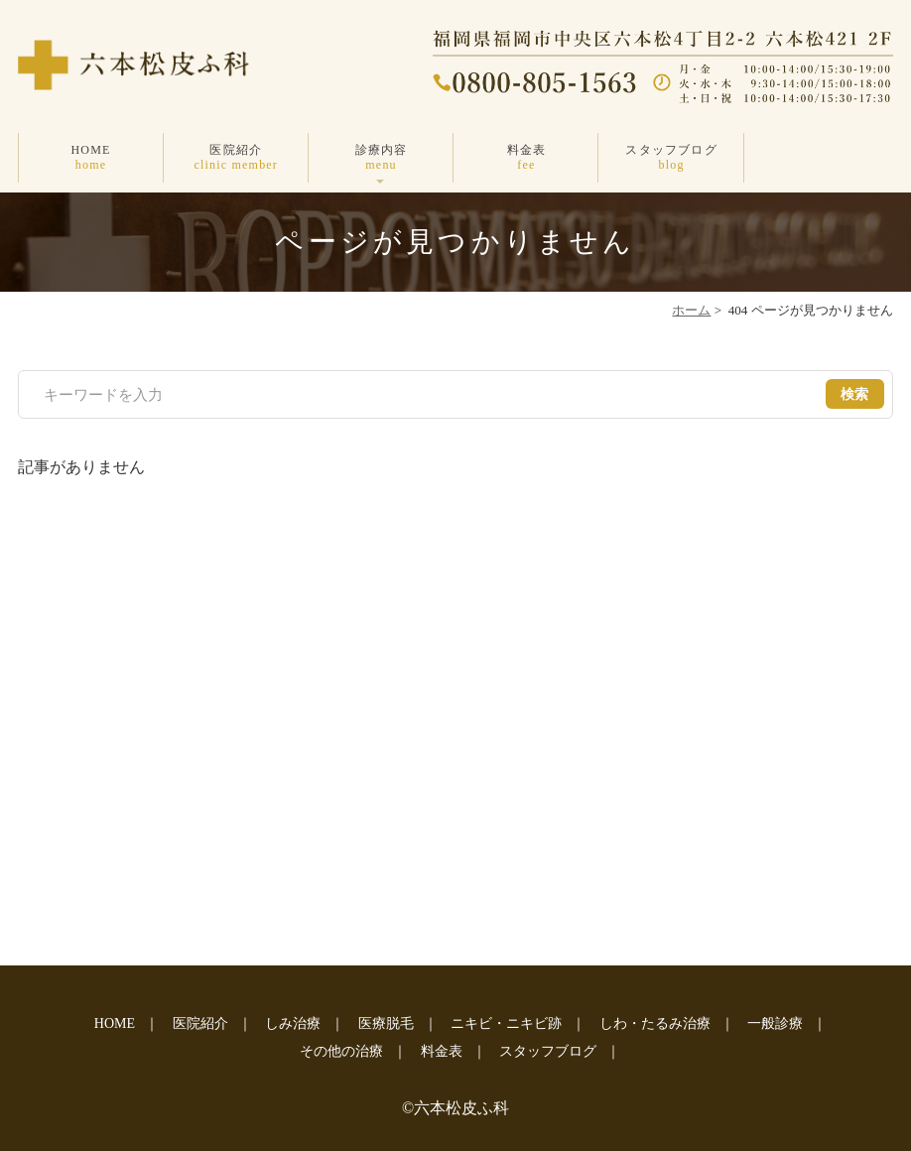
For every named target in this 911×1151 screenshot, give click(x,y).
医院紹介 (236, 157)
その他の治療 (341, 1051)
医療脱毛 (386, 1023)
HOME (90, 157)
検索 (855, 394)
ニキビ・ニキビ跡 (506, 1023)
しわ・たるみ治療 (655, 1023)
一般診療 (775, 1023)
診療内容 (381, 157)
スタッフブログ (670, 157)
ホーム (691, 310)
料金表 (526, 157)
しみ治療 (293, 1023)
